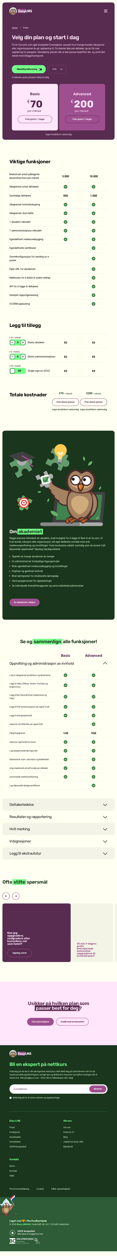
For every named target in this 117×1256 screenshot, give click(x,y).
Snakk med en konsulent (73, 1026)
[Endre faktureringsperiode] (29, 69)
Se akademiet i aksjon (25, 606)
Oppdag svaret (19, 957)
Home (15, 28)
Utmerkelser (15, 1146)
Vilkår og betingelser (60, 1193)
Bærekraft (68, 1151)
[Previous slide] (6, 900)
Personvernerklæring (19, 1193)
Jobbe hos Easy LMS (73, 1146)
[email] (58, 1093)
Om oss (67, 1132)
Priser (12, 1132)
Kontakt (13, 1175)
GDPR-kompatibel (17, 1151)
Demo (12, 1171)
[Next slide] (16, 900)
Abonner (97, 1093)
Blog (65, 1141)
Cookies (40, 1193)
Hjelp (11, 1180)
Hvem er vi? (68, 1137)
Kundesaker (15, 1141)
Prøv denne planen (62, 403)
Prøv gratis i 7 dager (35, 119)
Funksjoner (14, 1137)
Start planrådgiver (40, 1026)
